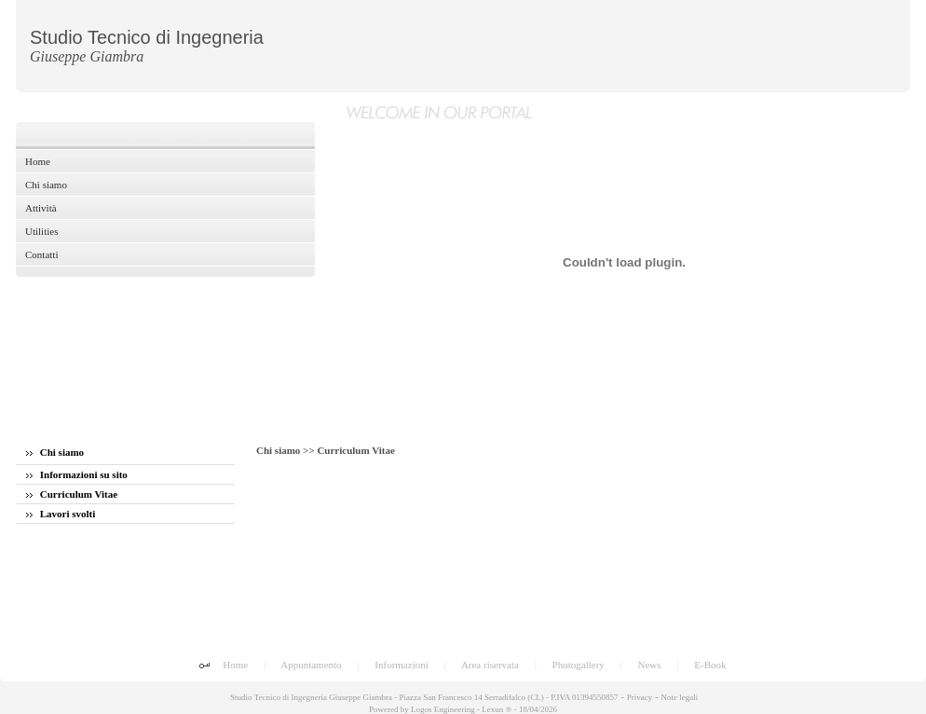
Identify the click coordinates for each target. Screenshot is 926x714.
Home (235, 664)
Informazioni (401, 664)
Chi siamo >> (286, 450)
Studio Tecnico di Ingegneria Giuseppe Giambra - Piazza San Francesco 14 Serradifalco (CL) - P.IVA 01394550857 (423, 697)
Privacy (640, 697)
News (649, 664)
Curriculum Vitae (71, 494)
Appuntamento (310, 664)
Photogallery (578, 664)
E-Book (710, 664)
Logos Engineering (443, 709)
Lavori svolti (60, 513)
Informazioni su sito (77, 474)
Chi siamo (55, 452)
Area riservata (490, 664)
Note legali (679, 697)
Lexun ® (496, 709)
